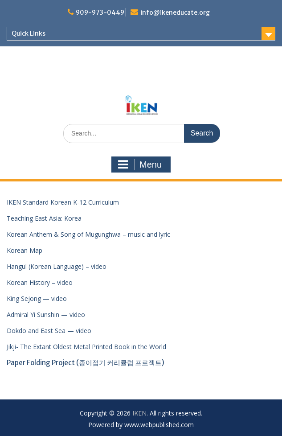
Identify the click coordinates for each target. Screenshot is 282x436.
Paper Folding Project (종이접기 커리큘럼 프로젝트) (85, 362)
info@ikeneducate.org (175, 12)
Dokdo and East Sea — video (49, 330)
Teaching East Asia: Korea (44, 218)
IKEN (139, 413)
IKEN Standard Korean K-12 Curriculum (63, 202)
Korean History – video (40, 282)
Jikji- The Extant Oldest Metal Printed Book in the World (86, 346)
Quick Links (28, 33)
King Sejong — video (37, 298)
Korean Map (24, 250)
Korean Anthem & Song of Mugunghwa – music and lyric (88, 234)
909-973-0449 (100, 12)
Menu (140, 164)
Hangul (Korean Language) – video (56, 266)
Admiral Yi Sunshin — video (46, 314)
